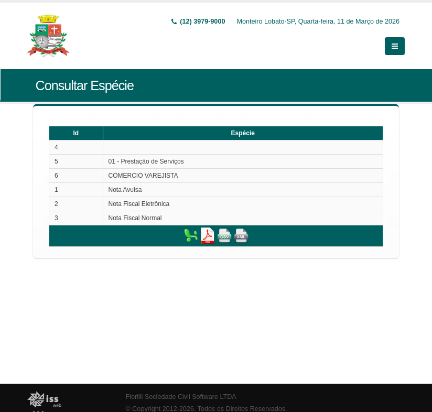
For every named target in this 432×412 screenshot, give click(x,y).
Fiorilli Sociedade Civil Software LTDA (181, 396)
